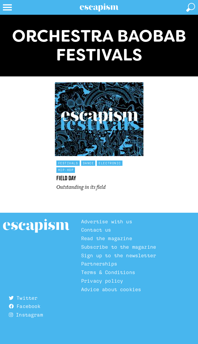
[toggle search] (190, 7)
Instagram (26, 315)
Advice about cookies (111, 289)
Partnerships (99, 264)
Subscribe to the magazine (118, 247)
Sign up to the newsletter (118, 255)
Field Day (66, 178)
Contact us (96, 230)
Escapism (36, 226)
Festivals (68, 163)
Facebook (25, 306)
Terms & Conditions (108, 272)
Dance (88, 163)
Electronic (110, 163)
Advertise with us (106, 222)
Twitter (23, 298)
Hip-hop (66, 170)
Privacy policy (102, 281)
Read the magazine (106, 238)
